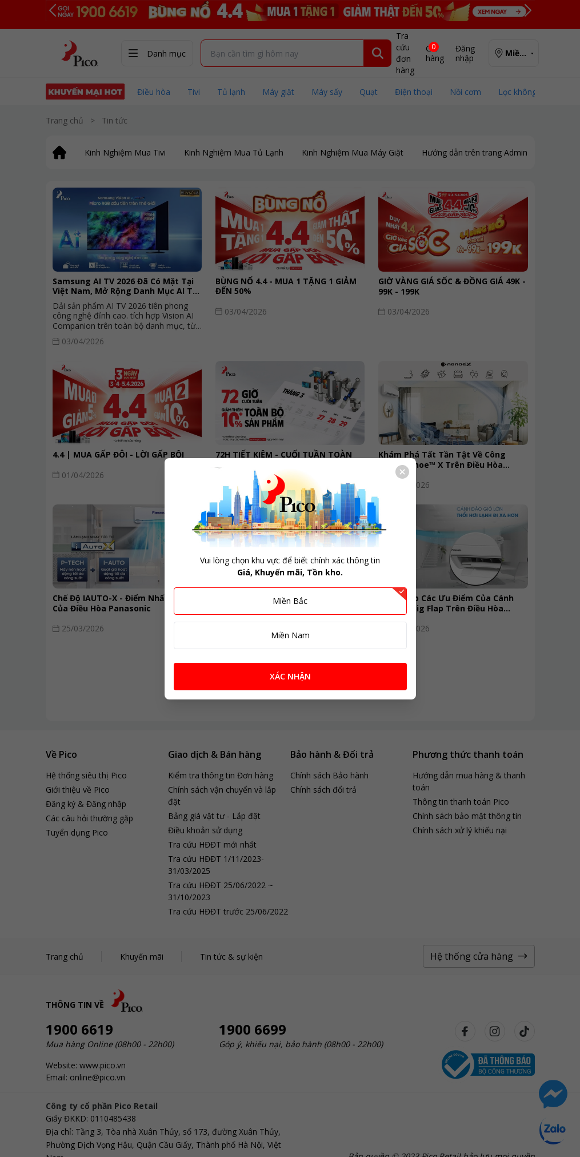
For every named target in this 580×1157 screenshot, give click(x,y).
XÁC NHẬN (290, 676)
